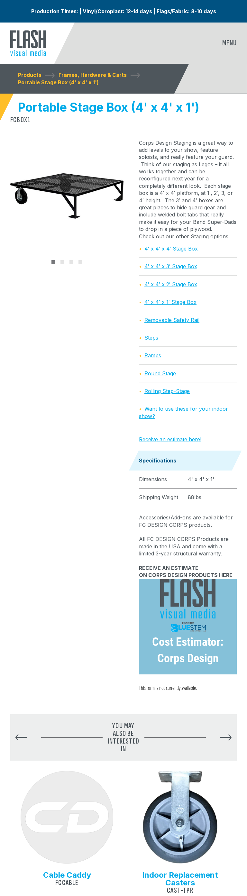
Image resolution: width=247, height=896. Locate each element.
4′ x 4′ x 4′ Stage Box (171, 248)
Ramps (152, 355)
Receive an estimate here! (170, 439)
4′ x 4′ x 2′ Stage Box (170, 284)
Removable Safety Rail (171, 320)
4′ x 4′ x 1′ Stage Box (170, 302)
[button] (21, 738)
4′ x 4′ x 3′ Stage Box (170, 266)
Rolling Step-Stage (167, 391)
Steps (151, 337)
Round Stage (160, 373)
